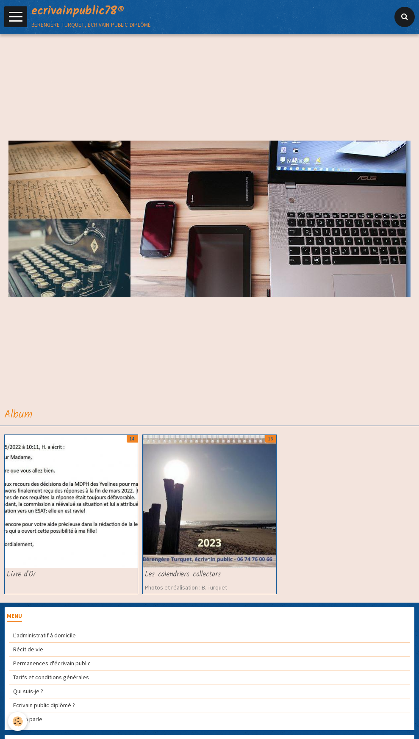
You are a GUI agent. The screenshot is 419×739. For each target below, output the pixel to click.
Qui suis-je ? (28, 691)
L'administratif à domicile (44, 635)
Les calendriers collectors (183, 574)
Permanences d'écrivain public (52, 663)
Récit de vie (28, 649)
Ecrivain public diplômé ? (44, 705)
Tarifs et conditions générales (51, 677)
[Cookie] (18, 721)
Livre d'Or (21, 574)
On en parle (27, 719)
